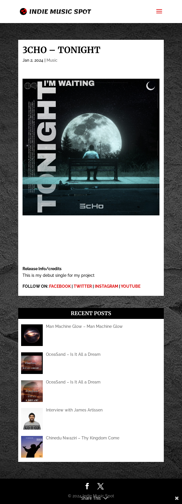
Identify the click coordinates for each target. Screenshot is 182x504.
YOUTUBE (130, 286)
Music (52, 60)
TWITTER (83, 286)
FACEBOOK (60, 286)
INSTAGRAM (106, 286)
